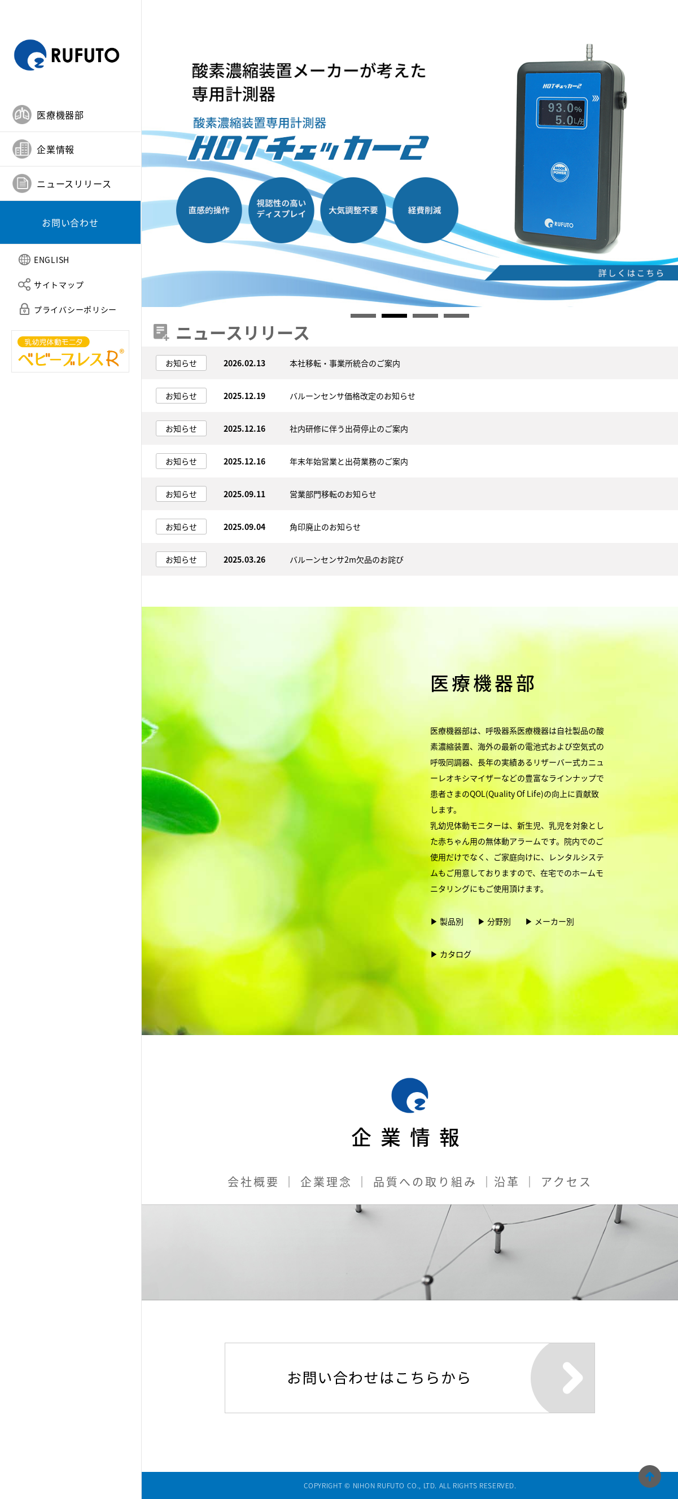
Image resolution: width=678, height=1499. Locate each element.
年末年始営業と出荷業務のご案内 (349, 461)
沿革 (507, 1181)
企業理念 (326, 1181)
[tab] (70, 115)
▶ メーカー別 (549, 921)
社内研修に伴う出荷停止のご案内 (349, 428)
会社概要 (253, 1181)
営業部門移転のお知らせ (333, 493)
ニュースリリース (74, 183)
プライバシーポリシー (75, 309)
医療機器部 (483, 688)
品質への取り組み (425, 1181)
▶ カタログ (450, 953)
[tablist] (70, 171)
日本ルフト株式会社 (70, 49)
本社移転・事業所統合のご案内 (345, 363)
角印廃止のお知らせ (325, 526)
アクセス (566, 1181)
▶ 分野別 (494, 921)
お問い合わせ (70, 222)
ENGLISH (51, 259)
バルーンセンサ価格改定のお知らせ (352, 395)
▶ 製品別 (446, 921)
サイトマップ (59, 284)
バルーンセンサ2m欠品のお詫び (347, 559)
